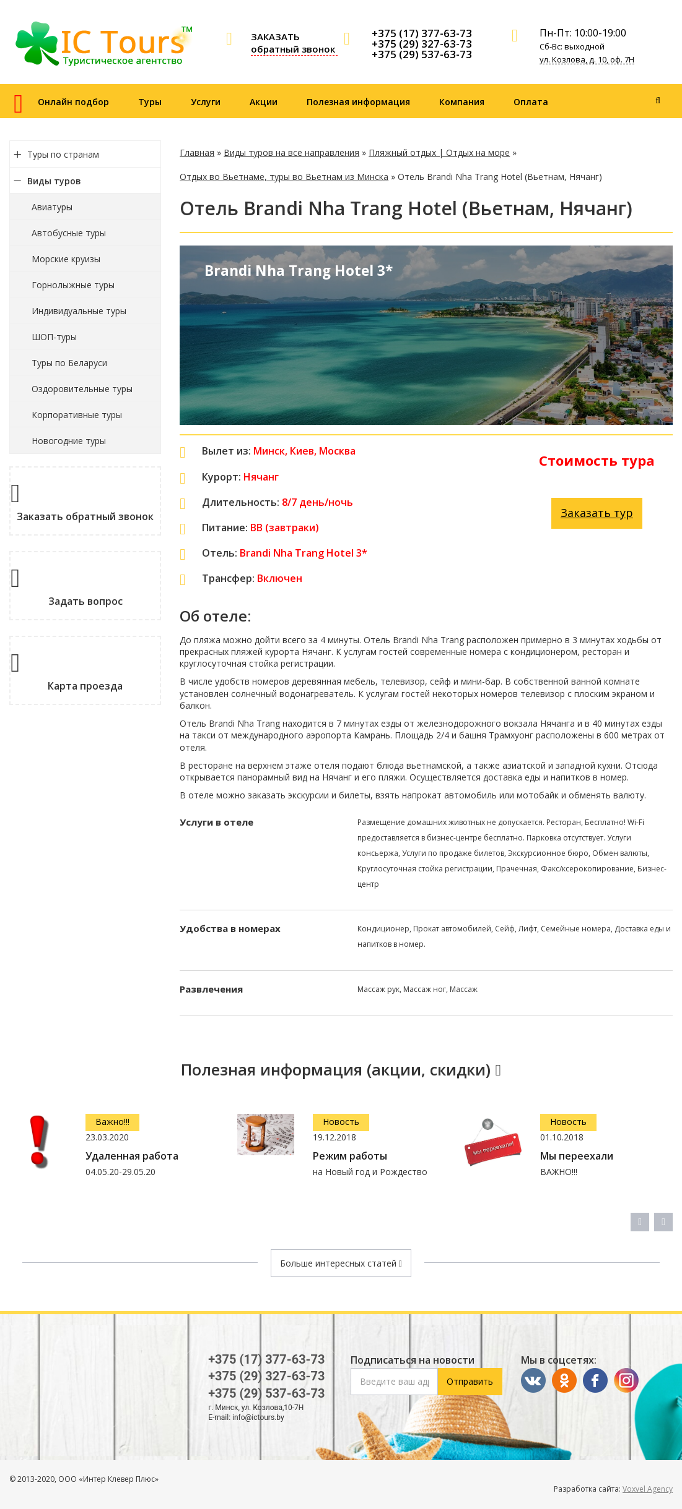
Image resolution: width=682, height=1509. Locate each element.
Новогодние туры (69, 441)
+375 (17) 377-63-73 (422, 33)
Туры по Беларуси (69, 363)
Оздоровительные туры (82, 389)
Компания (461, 102)
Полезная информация (358, 102)
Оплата (531, 102)
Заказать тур (597, 512)
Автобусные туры (69, 233)
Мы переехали (576, 1156)
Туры (150, 102)
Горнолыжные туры (73, 285)
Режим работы (350, 1156)
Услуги (206, 102)
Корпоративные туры (77, 415)
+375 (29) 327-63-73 (422, 43)
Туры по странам (63, 154)
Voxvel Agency (648, 1489)
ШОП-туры (54, 337)
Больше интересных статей (341, 1263)
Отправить (470, 1381)
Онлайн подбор (73, 102)
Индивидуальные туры (79, 311)
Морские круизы (66, 259)
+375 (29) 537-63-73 (422, 54)
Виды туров (54, 181)
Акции (264, 102)
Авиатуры (52, 207)
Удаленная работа (131, 1156)
